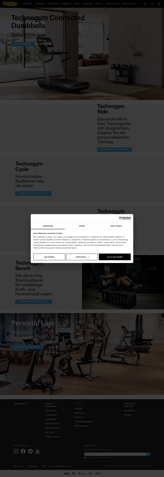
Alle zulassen (115, 257)
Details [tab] (82, 226)
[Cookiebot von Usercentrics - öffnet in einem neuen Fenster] (121, 218)
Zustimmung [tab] (48, 226)
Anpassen (82, 257)
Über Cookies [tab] (116, 226)
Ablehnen (49, 257)
